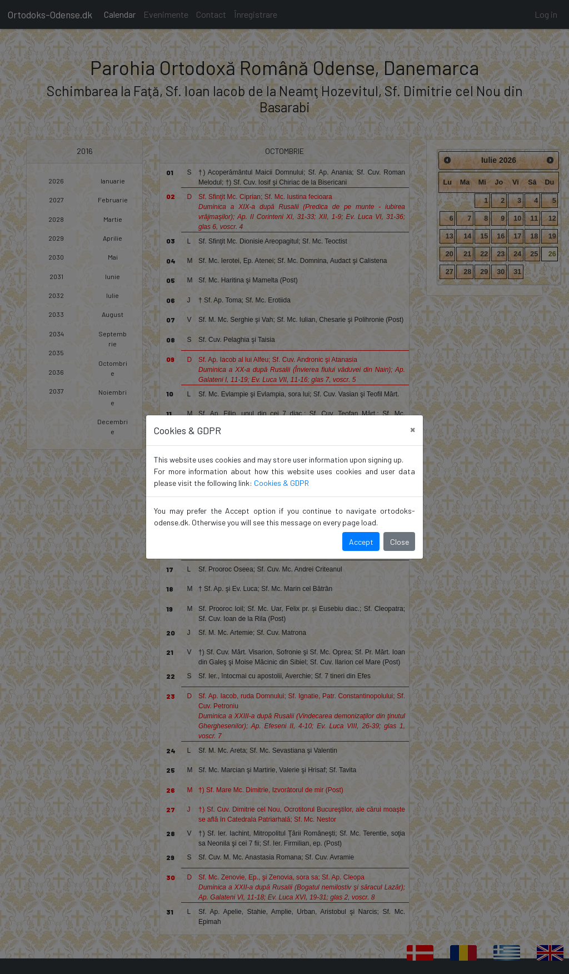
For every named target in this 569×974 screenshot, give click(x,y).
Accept (361, 541)
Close (399, 541)
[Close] (412, 429)
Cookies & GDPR (281, 483)
